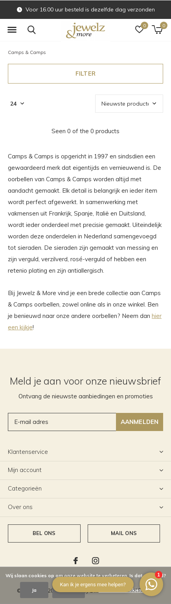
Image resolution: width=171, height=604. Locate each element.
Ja (34, 590)
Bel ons (44, 533)
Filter (85, 73)
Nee (68, 590)
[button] (12, 30)
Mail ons (124, 533)
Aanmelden (140, 422)
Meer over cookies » (122, 590)
